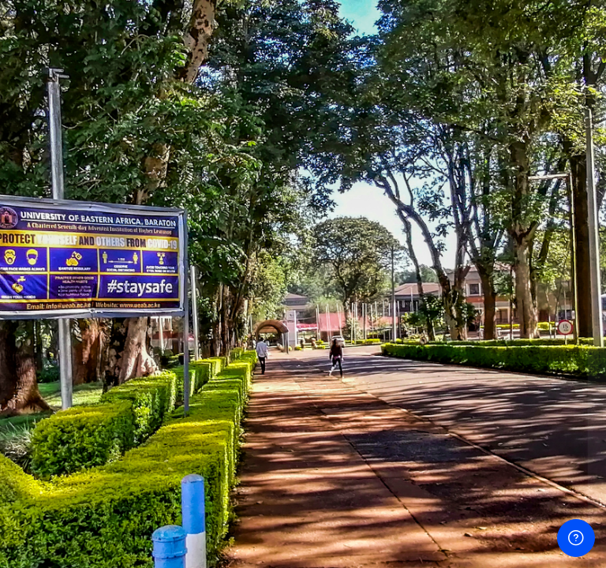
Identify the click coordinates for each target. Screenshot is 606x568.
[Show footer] (576, 538)
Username (325, 223)
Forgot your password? (536, 366)
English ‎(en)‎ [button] (382, 527)
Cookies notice (489, 527)
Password (324, 296)
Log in (440, 409)
